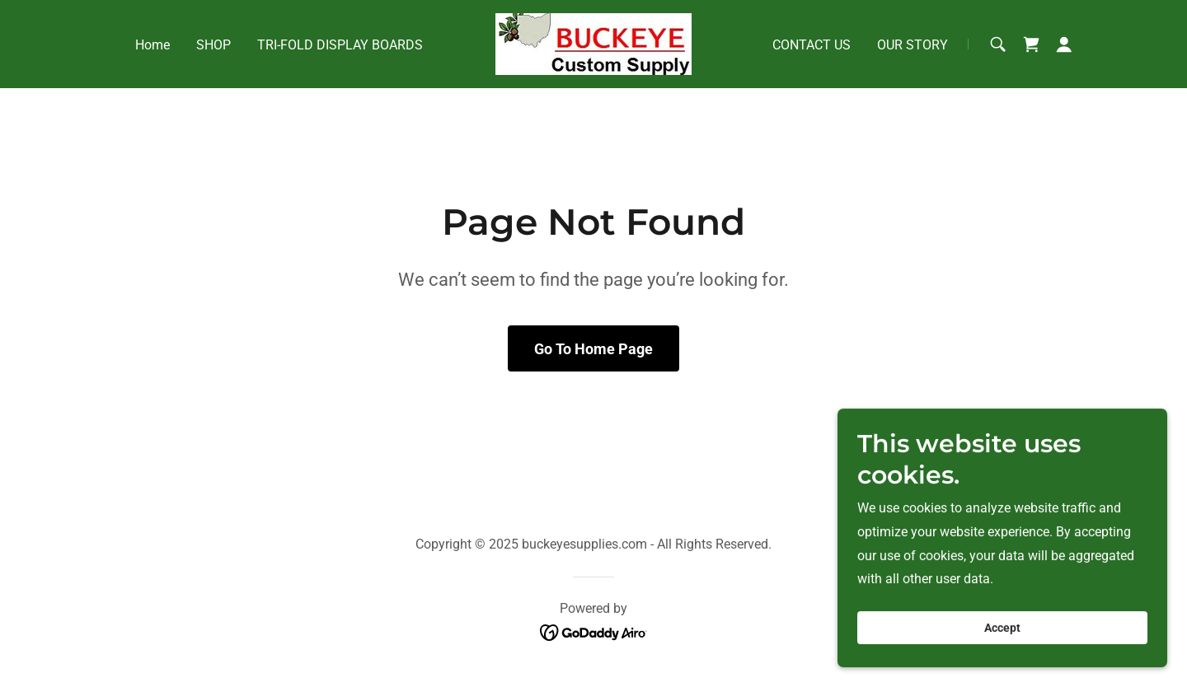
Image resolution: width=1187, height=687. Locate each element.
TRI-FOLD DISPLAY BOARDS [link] (340, 45)
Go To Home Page (593, 349)
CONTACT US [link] (811, 45)
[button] (1064, 44)
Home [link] (152, 45)
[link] (593, 43)
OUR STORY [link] (912, 45)
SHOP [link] (213, 45)
